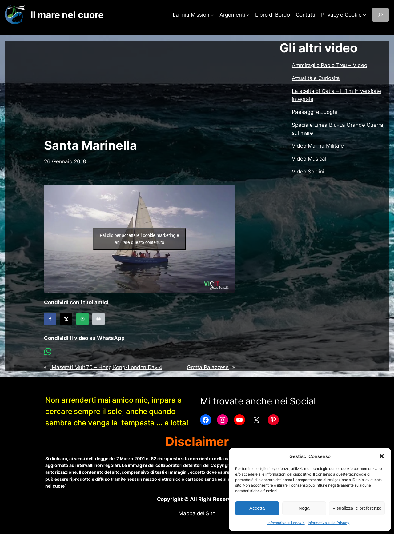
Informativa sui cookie (286, 522)
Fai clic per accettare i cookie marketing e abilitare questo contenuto (139, 239)
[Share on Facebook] (50, 319)
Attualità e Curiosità (316, 78)
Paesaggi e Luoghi (314, 112)
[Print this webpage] (98, 319)
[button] (382, 456)
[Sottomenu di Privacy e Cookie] (364, 14)
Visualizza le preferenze (356, 508)
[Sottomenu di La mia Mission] (212, 14)
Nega (304, 508)
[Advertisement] (139, 89)
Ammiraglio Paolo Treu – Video (329, 65)
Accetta (257, 508)
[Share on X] (66, 319)
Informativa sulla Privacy (329, 522)
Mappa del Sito (197, 513)
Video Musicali (310, 159)
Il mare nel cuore (66, 14)
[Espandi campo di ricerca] (380, 15)
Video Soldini (308, 172)
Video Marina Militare (318, 146)
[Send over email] (82, 319)
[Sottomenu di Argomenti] (247, 14)
